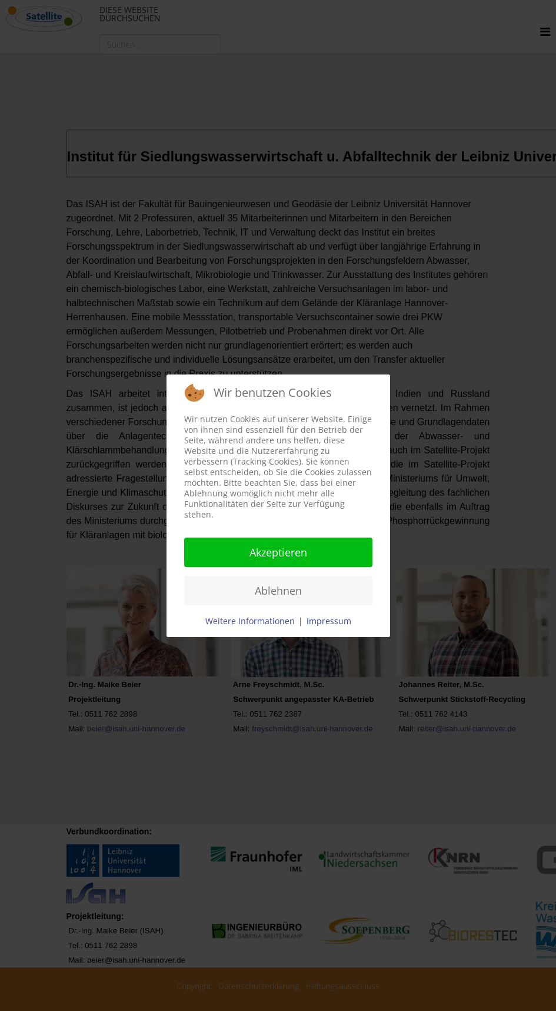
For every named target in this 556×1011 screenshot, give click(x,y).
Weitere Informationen (250, 621)
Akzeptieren (278, 552)
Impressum (329, 621)
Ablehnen (278, 591)
